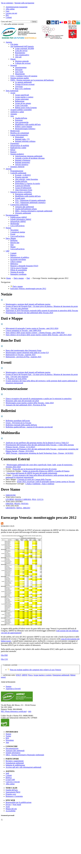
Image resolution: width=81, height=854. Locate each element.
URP (7, 251)
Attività (8, 169)
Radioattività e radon (18, 148)
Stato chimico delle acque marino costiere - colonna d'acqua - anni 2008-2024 (35, 333)
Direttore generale (22, 61)
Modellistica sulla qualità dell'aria (28, 124)
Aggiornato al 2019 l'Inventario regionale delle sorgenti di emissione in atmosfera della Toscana (42, 311)
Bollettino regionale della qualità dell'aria (21, 425)
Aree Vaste (19, 72)
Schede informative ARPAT (20, 219)
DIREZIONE (11, 495)
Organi (13, 59)
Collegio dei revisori (23, 63)
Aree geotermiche (21, 122)
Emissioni (19, 120)
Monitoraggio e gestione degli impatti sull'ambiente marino (28, 304)
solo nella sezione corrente (14, 24)
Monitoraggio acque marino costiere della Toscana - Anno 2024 (30, 403)
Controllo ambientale (18, 173)
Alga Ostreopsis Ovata (23, 190)
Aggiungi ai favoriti (13, 689)
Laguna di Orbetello (22, 186)
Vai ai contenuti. (7, 3)
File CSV (4, 659)
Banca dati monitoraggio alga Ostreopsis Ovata (23, 350)
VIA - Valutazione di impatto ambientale (30, 200)
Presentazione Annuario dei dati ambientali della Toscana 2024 (29, 313)
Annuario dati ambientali (24, 207)
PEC (7, 15)
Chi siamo (14, 44)
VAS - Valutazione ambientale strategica (30, 202)
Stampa (8, 686)
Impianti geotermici (22, 162)
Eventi (12, 234)
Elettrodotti (19, 137)
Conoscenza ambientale (19, 205)
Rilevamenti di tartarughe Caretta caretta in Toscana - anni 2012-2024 (32, 328)
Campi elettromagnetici (19, 135)
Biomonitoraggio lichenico (25, 129)
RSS (7, 738)
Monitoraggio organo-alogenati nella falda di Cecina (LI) (27, 353)
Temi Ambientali (12, 91)
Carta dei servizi (21, 51)
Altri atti (18, 57)
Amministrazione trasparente (16, 7)
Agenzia (9, 42)
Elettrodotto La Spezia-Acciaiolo (27, 183)
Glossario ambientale (23, 213)
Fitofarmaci (14, 143)
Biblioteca (14, 264)
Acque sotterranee (22, 99)
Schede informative (13, 753)
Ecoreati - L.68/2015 (23, 175)
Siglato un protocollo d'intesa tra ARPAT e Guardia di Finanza (46, 471)
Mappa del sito (11, 809)
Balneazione (19, 101)
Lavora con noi (11, 13)
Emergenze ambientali (23, 194)
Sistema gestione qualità (19, 78)
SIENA (19, 508)
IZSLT (18, 675)
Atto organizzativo (22, 55)
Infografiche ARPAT (18, 221)
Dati (12, 245)
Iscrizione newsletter (18, 259)
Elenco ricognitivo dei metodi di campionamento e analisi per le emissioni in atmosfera (38, 399)
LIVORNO (10, 499)
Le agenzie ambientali (23, 82)
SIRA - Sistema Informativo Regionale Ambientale (25, 755)
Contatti (9, 17)
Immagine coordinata (18, 274)
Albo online (10, 9)
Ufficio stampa (16, 262)
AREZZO (26, 508)
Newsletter (14, 230)
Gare (7, 11)
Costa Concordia (21, 105)
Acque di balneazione (23, 188)
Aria (12, 116)
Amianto (13, 114)
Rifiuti (12, 150)
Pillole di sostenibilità (18, 270)
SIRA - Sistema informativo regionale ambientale (33, 211)
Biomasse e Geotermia (14, 796)
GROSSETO (10, 508)
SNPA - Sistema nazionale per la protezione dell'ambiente (32, 80)
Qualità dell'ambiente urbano (26, 209)
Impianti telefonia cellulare (25, 141)
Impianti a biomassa (22, 160)
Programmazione (16, 171)
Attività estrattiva (21, 165)
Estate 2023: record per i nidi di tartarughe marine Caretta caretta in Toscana (46, 482)
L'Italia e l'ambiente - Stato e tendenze (39, 484)
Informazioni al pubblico (19, 257)
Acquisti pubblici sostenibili (21, 110)
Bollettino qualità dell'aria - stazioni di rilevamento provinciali (29, 427)
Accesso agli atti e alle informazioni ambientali (23, 767)
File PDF (4, 655)
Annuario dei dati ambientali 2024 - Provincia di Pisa (26, 405)
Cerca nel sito (6, 22)
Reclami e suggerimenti (15, 761)
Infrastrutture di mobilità (19, 146)
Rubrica (13, 255)
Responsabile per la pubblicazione (18, 802)
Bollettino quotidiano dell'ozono (18, 421)
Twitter (8, 736)
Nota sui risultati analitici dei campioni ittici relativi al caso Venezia (35, 670)
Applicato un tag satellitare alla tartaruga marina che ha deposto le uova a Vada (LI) (37, 443)
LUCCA (40, 499)
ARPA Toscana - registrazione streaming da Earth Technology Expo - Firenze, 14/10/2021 (39, 453)
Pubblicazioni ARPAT (18, 217)
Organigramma (20, 67)
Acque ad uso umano (23, 103)
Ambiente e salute (17, 112)
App (7, 742)
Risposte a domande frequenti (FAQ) (24, 266)
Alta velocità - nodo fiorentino (26, 179)
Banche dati (14, 243)
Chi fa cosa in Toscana (18, 268)
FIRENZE (9, 504)
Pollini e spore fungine (23, 127)
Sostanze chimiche (17, 167)
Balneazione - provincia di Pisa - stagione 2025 (23, 357)
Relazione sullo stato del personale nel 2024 (22, 401)
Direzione (18, 70)
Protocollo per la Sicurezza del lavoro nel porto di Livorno (35, 469)
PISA (34, 499)
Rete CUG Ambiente (23, 89)
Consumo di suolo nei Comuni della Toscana (34, 479)
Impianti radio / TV (22, 139)
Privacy (8, 804)
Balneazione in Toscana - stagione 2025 (21, 355)
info (29, 711)
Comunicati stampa (17, 232)
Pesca (30, 675)
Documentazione (12, 215)
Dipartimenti (20, 74)
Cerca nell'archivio (17, 226)
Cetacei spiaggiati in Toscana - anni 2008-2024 (23, 330)
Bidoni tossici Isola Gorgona (26, 108)
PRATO (17, 504)
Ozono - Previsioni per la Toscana (18, 423)
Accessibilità (10, 811)
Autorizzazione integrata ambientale (28, 156)
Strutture (13, 65)
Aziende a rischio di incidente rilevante (30, 158)
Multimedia (14, 224)
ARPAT (24, 675)
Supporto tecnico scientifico (21, 192)
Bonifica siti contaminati (19, 133)
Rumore (13, 152)
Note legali (17, 804)
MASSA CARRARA (23, 499)
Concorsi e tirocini (13, 782)
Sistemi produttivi (17, 154)
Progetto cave (11, 794)
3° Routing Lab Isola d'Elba (16, 379)
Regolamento (20, 53)
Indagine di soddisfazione (15, 765)
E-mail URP (10, 780)
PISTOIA (24, 504)
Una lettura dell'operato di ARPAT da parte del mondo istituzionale (32, 473)
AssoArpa (19, 86)
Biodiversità (15, 131)
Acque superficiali (22, 95)
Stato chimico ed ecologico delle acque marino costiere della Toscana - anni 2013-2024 (38, 335)
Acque (12, 93)
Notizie (8, 228)
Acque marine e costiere (24, 97)
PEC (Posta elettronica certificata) (14, 711)
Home (8, 278)
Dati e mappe (19, 278)
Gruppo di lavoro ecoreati (24, 84)
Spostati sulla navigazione (24, 3)
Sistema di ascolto (17, 272)
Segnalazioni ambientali (15, 763)
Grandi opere (20, 198)
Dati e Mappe (11, 238)
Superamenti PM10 (13, 792)
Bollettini (13, 240)
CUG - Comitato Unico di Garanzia (23, 76)
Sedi (7, 773)
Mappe (13, 247)
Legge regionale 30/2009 (24, 48)
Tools (8, 807)
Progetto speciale (21, 177)
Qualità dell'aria (21, 118)
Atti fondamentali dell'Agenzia (22, 46)
